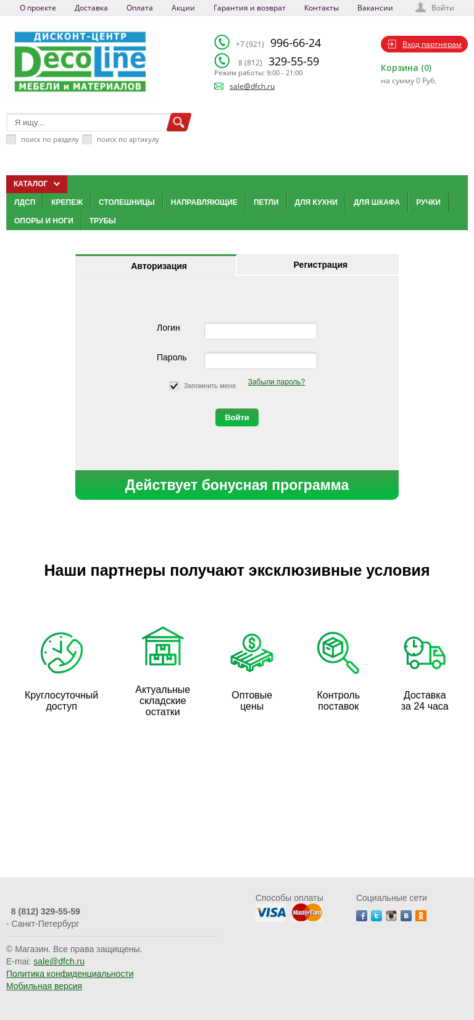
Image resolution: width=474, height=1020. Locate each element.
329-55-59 (278, 61)
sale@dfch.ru (252, 86)
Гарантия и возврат (250, 7)
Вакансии (375, 7)
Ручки (428, 202)
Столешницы (127, 202)
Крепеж (67, 202)
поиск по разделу (50, 139)
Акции (183, 7)
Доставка (91, 7)
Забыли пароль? (277, 382)
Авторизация (159, 266)
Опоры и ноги (43, 221)
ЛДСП (24, 202)
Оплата (140, 7)
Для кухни (316, 202)
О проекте (38, 7)
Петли (266, 202)
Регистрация (321, 265)
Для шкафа (377, 202)
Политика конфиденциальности (70, 974)
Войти (442, 7)
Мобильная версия (44, 986)
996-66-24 (278, 42)
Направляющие (204, 202)
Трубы (102, 221)
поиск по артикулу (128, 139)
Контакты (321, 7)
